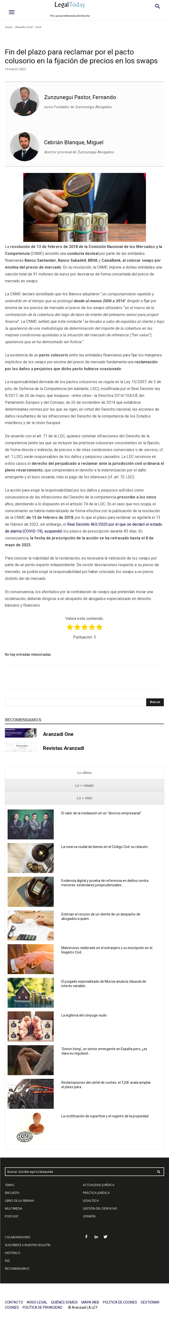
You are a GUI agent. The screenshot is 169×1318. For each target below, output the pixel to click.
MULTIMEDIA (13, 1208)
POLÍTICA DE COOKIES (120, 1302)
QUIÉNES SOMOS (64, 1302)
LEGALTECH (91, 1201)
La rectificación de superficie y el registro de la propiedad (104, 1116)
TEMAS (9, 1185)
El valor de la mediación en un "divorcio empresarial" (101, 813)
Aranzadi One (58, 734)
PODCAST (11, 1216)
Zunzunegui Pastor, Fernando (80, 97)
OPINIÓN (89, 1216)
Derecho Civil (23, 27)
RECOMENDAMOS (17, 1268)
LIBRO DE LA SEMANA (19, 1201)
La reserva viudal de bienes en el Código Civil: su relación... (105, 847)
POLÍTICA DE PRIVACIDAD (42, 1307)
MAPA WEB (90, 1302)
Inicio (8, 27)
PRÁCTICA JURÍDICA (96, 1193)
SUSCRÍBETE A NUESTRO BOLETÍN (28, 1245)
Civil (38, 27)
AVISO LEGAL (37, 1302)
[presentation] (84, 772)
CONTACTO (14, 1302)
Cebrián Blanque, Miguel (74, 142)
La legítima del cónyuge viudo (84, 1015)
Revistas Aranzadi (63, 748)
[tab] (84, 772)
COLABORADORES (17, 1237)
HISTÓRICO (12, 1253)
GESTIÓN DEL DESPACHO (100, 1208)
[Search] (155, 702)
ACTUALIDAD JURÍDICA (98, 1185)
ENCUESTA (12, 1193)
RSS (7, 1261)
